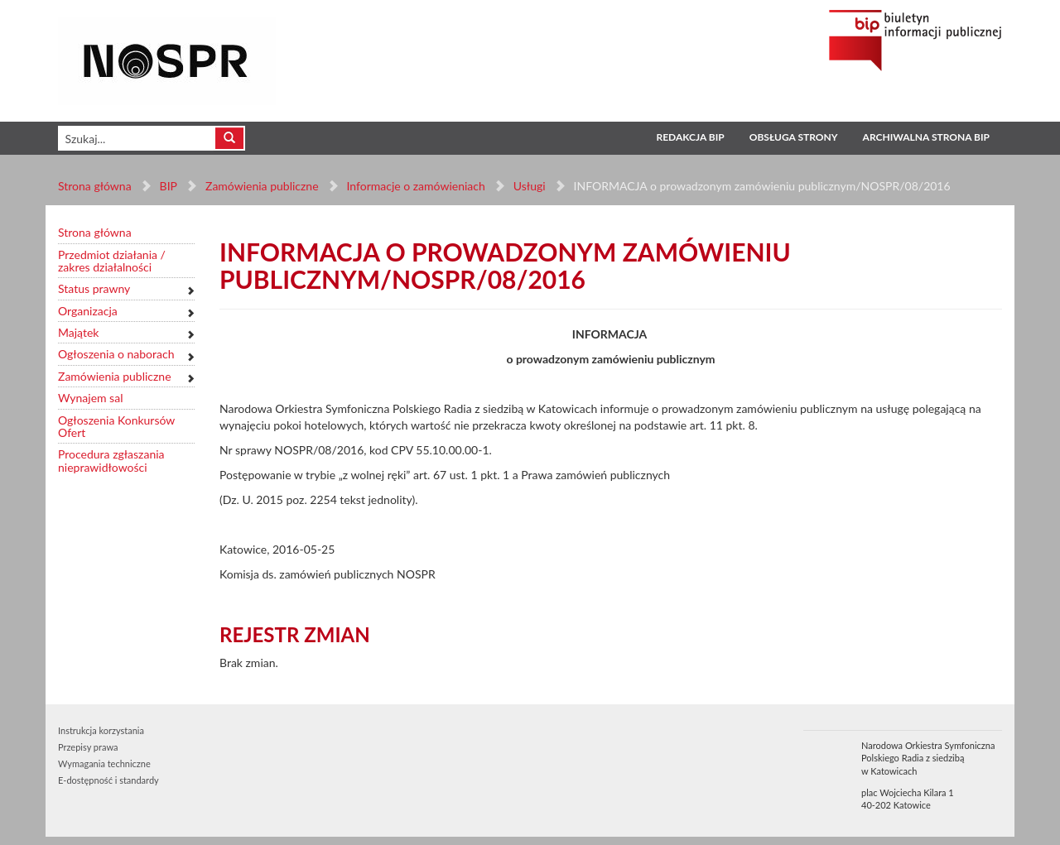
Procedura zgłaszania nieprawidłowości (111, 460)
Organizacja (88, 311)
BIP (168, 186)
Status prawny (94, 288)
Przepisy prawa (88, 747)
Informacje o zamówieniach (415, 186)
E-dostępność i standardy (108, 780)
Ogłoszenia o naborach (116, 354)
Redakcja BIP (690, 137)
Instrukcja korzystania (101, 730)
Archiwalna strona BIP (926, 137)
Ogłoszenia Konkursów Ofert (116, 426)
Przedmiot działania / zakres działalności (112, 261)
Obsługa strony (793, 137)
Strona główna (95, 186)
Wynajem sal (90, 397)
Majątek (78, 332)
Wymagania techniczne (104, 763)
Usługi (529, 186)
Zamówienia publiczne (262, 186)
